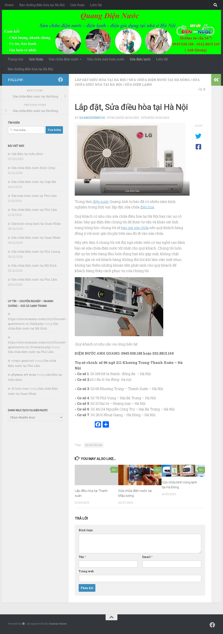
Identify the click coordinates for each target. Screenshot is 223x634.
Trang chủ (15, 59)
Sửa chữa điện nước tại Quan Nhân (36, 237)
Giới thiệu (77, 5)
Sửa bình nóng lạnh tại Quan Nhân (36, 223)
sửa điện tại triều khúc (27, 154)
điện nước (101, 201)
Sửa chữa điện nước (64, 59)
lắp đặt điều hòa (93, 444)
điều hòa (147, 207)
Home (9, 5)
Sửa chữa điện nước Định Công (33, 168)
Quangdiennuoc (92, 118)
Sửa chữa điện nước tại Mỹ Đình (34, 265)
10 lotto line (20, 388)
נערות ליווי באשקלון (23, 374)
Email (147, 557)
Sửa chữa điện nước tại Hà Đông (159, 80)
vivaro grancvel (22, 361)
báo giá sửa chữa (135, 227)
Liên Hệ (96, 5)
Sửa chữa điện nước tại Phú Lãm (34, 210)
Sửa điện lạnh (140, 59)
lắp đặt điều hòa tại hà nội (100, 80)
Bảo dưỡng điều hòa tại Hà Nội (42, 5)
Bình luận (86, 530)
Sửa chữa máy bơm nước (105, 59)
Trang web (86, 571)
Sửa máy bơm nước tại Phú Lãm (34, 196)
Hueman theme (58, 623)
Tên (82, 557)
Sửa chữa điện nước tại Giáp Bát (33, 182)
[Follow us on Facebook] (60, 79)
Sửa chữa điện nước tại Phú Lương (35, 251)
